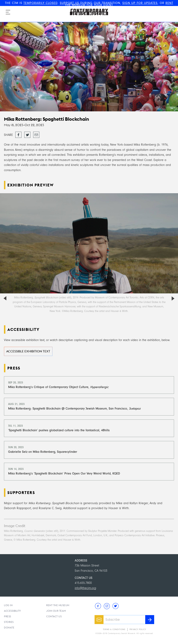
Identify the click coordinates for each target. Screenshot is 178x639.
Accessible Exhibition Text (28, 351)
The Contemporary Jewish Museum (87, 9)
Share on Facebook (18, 135)
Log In (8, 605)
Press (7, 616)
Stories (9, 621)
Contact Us (54, 616)
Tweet (27, 133)
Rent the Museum (57, 605)
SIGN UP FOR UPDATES (140, 3)
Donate (9, 627)
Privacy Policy (138, 629)
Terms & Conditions (114, 629)
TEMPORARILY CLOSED (40, 3)
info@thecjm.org (85, 588)
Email (36, 133)
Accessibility (12, 610)
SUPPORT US (69, 3)
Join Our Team (56, 610)
